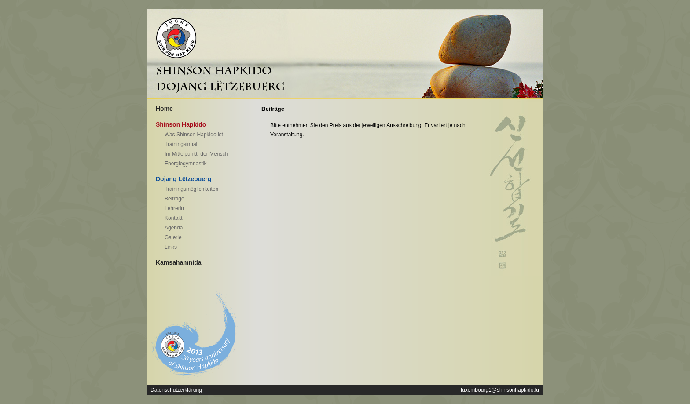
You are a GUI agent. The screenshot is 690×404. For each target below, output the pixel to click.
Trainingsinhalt (182, 144)
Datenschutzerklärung (176, 390)
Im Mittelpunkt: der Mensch (196, 154)
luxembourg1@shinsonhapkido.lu (500, 390)
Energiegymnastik (185, 163)
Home (164, 108)
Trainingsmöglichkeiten (191, 189)
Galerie (173, 237)
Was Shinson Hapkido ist (194, 134)
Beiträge (174, 199)
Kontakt (174, 218)
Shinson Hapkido (181, 124)
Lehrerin (174, 208)
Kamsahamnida (178, 262)
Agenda (174, 228)
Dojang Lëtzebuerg (183, 178)
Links (171, 247)
